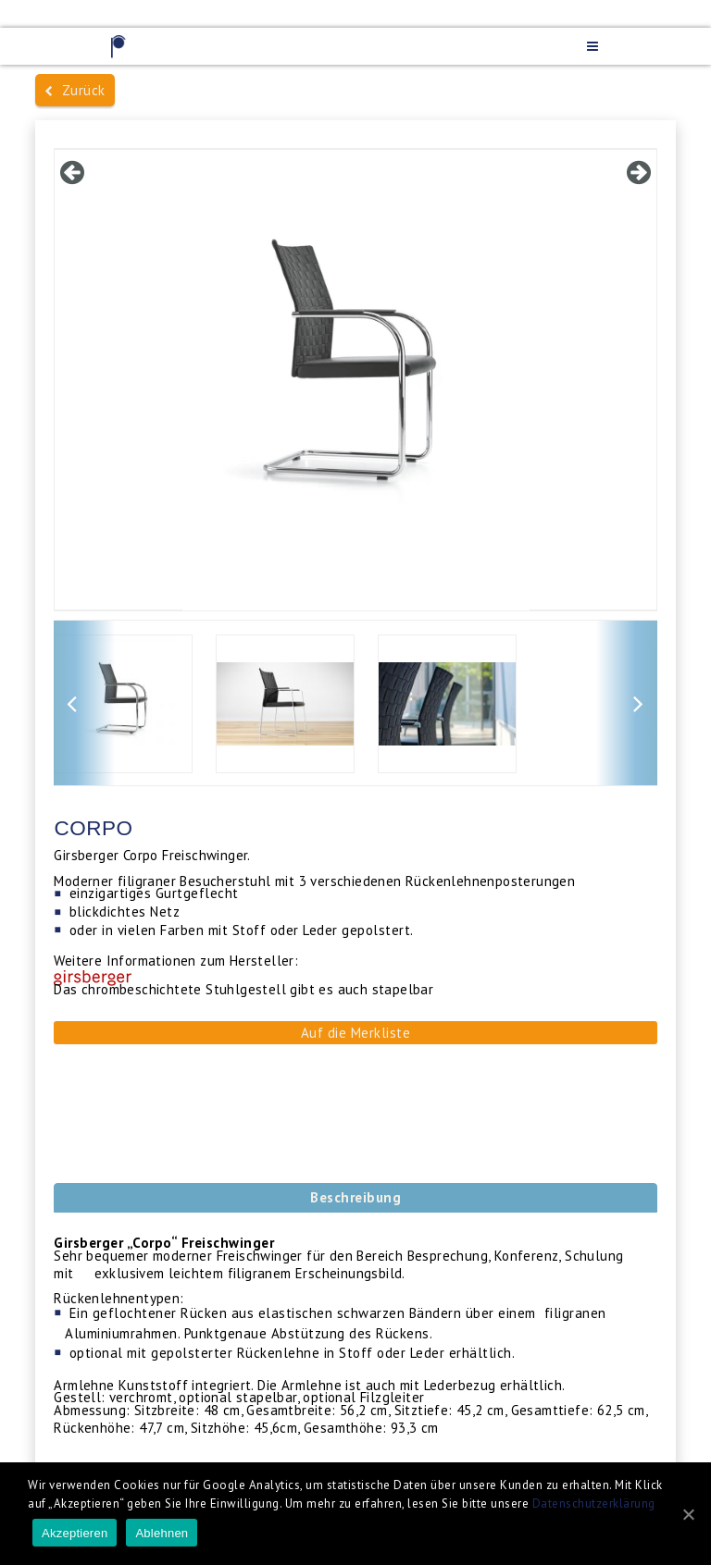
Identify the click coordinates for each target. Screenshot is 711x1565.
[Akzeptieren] (688, 1514)
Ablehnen (161, 1533)
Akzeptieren (74, 1533)
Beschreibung (355, 1197)
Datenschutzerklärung (593, 1503)
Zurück (75, 90)
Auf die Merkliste (356, 1032)
